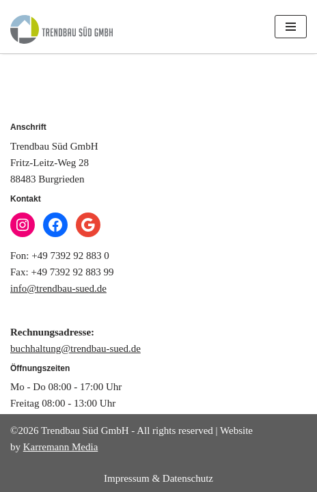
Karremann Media (60, 446)
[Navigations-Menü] (291, 26)
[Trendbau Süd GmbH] (61, 29)
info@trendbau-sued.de (58, 288)
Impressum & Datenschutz (158, 478)
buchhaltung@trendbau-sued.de (75, 348)
